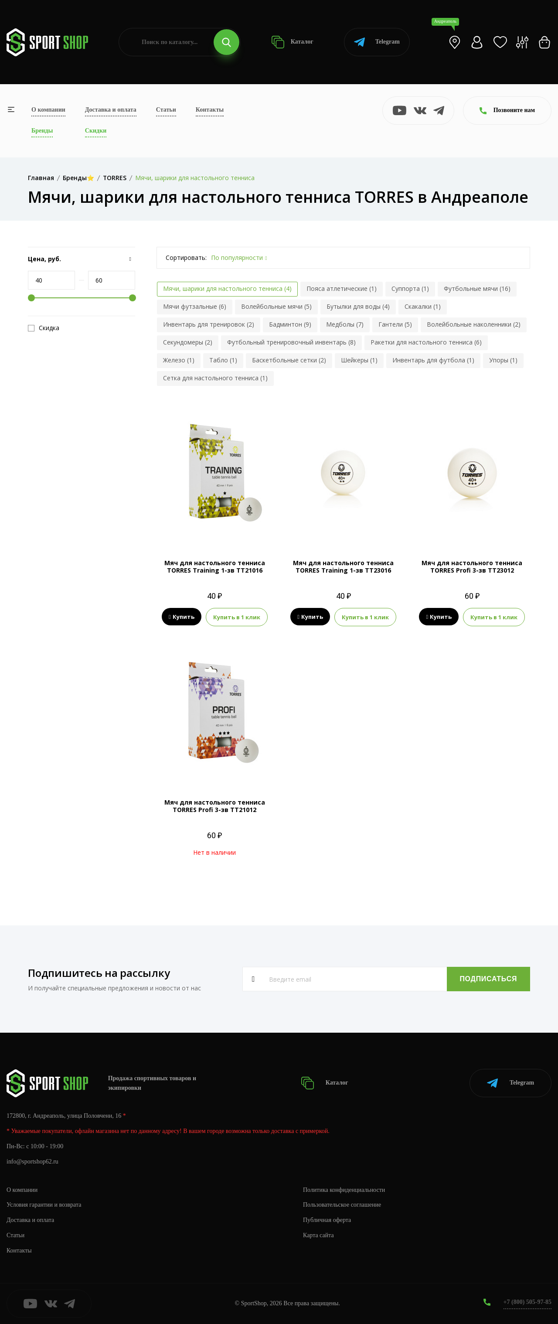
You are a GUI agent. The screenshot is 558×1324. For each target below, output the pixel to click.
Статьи (166, 109)
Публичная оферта (327, 1220)
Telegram (377, 42)
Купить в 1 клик (236, 617)
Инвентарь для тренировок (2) (208, 324)
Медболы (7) (345, 324)
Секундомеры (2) (187, 342)
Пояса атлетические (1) (341, 288)
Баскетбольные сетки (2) (289, 360)
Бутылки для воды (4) (358, 306)
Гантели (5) (395, 324)
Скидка (43, 328)
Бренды (42, 130)
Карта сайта (318, 1235)
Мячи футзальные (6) (194, 306)
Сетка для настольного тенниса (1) (215, 378)
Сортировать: (186, 257)
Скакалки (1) (423, 306)
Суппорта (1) (410, 288)
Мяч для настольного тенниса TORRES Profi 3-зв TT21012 (214, 806)
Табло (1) (223, 360)
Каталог (292, 42)
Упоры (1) (503, 360)
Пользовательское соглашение (342, 1204)
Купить (181, 617)
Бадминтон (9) (290, 324)
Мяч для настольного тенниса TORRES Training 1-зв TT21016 (214, 566)
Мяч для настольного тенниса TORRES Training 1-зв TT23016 (343, 566)
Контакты (210, 109)
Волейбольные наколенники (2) (474, 324)
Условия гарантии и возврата (44, 1204)
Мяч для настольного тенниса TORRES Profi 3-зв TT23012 (472, 566)
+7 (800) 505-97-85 (527, 1302)
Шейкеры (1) (359, 360)
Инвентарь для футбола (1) (433, 360)
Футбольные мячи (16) (477, 288)
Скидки (95, 130)
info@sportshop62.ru (32, 1161)
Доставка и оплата (110, 109)
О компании (48, 109)
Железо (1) (178, 360)
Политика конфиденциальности (344, 1189)
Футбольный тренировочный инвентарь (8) (291, 342)
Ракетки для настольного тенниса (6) (426, 342)
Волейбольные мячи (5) (276, 306)
